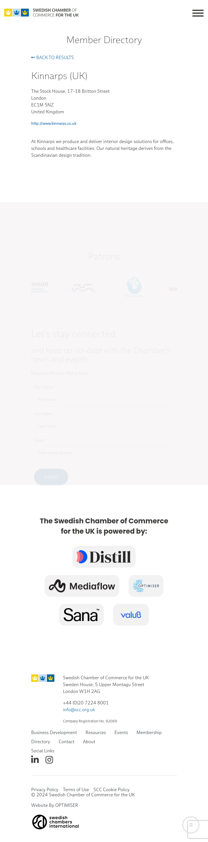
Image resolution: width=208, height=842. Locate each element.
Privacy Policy (44, 790)
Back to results (52, 58)
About (89, 742)
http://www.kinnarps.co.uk (53, 123)
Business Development (54, 733)
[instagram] (49, 759)
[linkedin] (35, 759)
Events (121, 733)
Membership (149, 733)
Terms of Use (76, 790)
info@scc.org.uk (79, 710)
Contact (66, 742)
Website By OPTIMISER (54, 805)
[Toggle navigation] (198, 12)
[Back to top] (190, 824)
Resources (96, 733)
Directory (40, 742)
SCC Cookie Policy (112, 790)
